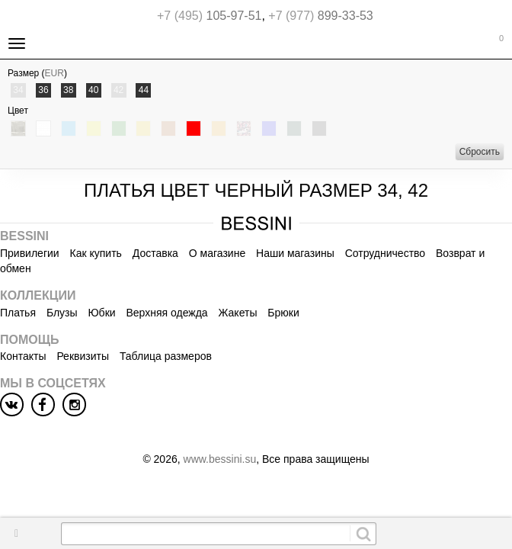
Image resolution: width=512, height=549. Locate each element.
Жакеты (238, 313)
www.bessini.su (220, 459)
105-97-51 (209, 15)
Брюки (283, 313)
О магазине (217, 253)
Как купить (96, 253)
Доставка (155, 253)
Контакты (23, 356)
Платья (18, 313)
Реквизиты (82, 356)
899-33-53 (320, 15)
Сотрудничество (385, 253)
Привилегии (29, 253)
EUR (54, 73)
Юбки (101, 313)
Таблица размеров (166, 356)
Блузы (62, 313)
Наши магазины (295, 253)
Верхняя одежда (166, 313)
